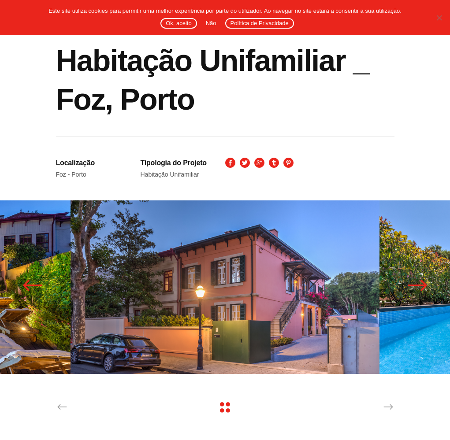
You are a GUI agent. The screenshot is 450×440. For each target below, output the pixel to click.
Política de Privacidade (260, 23)
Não (211, 23)
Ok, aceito (179, 23)
